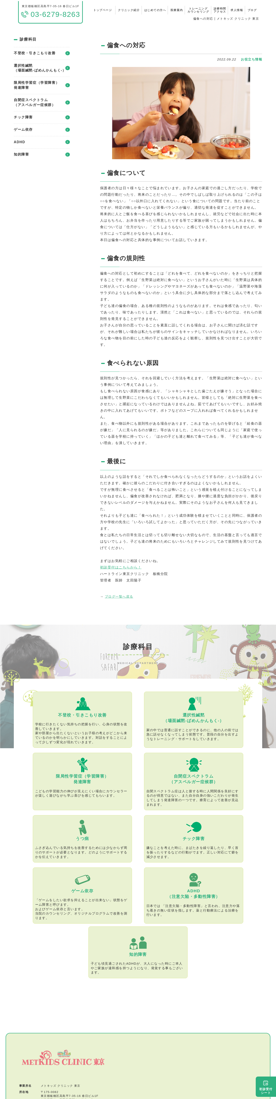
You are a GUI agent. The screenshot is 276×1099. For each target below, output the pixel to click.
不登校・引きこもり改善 (42, 53)
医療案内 (177, 10)
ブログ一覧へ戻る (119, 596)
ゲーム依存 (42, 130)
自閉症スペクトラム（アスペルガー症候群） (42, 102)
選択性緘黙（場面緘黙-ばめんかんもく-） (42, 68)
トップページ (102, 10)
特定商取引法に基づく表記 (65, 1070)
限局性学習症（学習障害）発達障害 (42, 85)
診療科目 (28, 39)
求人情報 (237, 10)
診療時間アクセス (220, 10)
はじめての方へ (155, 10)
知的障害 (42, 154)
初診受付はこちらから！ (120, 567)
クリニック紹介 (129, 10)
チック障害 (42, 117)
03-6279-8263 (51, 1038)
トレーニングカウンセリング (198, 10)
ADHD (42, 142)
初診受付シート (266, 1087)
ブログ (252, 10)
